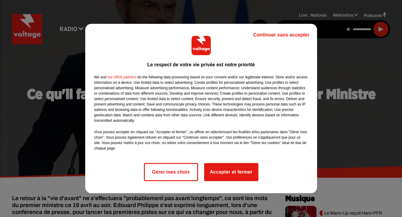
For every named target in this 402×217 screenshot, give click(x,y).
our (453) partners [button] (122, 77)
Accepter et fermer (231, 172)
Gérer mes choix (171, 172)
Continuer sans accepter (281, 34)
